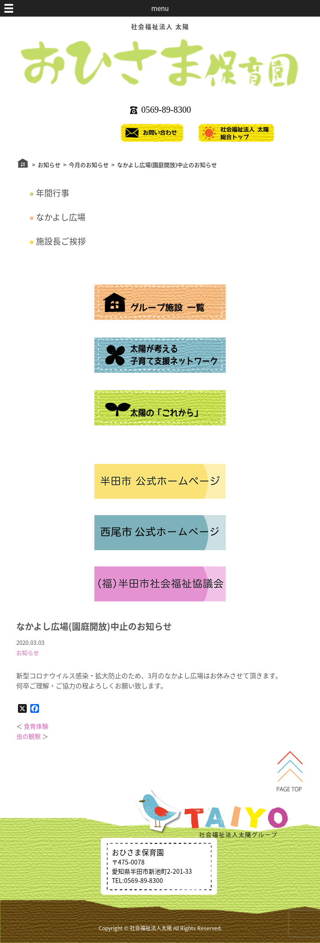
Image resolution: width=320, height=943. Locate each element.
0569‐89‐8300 (166, 109)
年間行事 (52, 193)
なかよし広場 (60, 217)
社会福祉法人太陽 (151, 928)
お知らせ (27, 652)
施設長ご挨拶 (61, 241)
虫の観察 (28, 736)
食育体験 (36, 726)
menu (160, 8)
